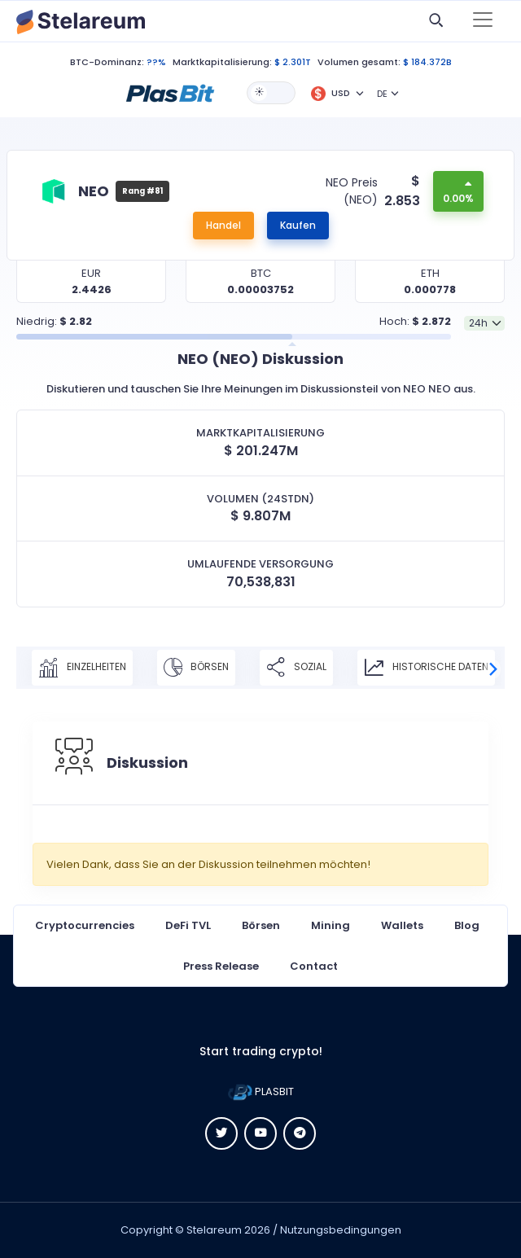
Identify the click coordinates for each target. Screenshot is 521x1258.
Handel (223, 225)
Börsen (196, 667)
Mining (330, 925)
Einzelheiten (82, 667)
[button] (170, 92)
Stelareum (214, 1230)
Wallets (402, 925)
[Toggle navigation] (483, 21)
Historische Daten (426, 667)
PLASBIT (261, 1091)
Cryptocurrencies (84, 925)
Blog (466, 925)
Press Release (221, 966)
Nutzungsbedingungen (340, 1230)
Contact (314, 966)
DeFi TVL (188, 925)
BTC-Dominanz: (107, 61)
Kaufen (298, 225)
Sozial (296, 667)
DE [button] (382, 93)
